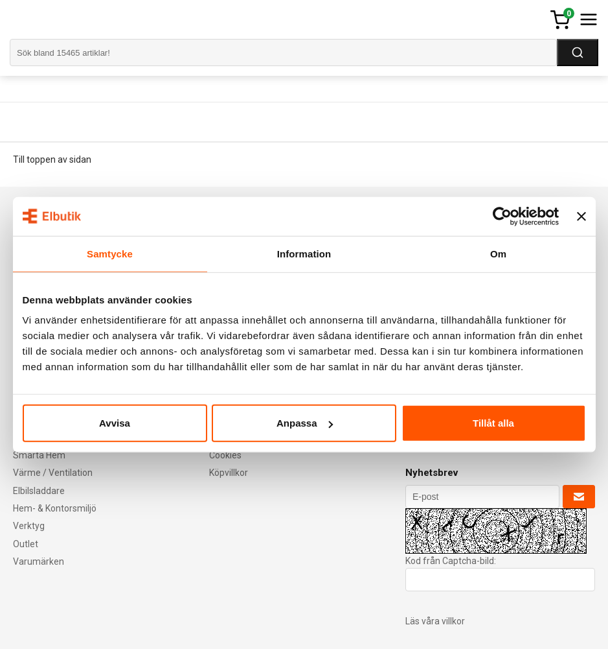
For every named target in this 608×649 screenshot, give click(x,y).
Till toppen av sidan (52, 159)
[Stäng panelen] (581, 215)
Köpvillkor (228, 472)
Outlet (25, 544)
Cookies (225, 455)
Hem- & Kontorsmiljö (54, 508)
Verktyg (29, 526)
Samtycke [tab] (110, 253)
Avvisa (114, 423)
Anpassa (304, 423)
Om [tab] (498, 253)
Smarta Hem (39, 455)
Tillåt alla (493, 423)
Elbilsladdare (39, 491)
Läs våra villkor (435, 621)
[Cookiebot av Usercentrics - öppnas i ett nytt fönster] (502, 216)
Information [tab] (304, 253)
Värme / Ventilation (53, 472)
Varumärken (38, 561)
